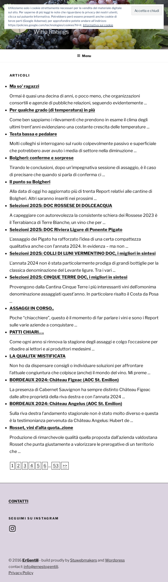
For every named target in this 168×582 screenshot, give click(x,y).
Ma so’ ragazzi (24, 86)
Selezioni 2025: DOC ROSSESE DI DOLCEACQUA (61, 205)
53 (56, 465)
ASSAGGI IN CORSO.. (32, 308)
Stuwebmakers (83, 560)
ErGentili (30, 560)
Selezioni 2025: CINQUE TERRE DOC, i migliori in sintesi (68, 277)
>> (64, 465)
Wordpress (115, 560)
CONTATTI (18, 501)
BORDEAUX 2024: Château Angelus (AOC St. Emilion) (66, 403)
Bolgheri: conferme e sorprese (42, 157)
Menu (84, 56)
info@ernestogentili (41, 566)
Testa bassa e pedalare (33, 133)
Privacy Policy (21, 573)
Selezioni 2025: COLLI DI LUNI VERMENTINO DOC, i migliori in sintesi (83, 253)
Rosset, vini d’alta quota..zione (41, 427)
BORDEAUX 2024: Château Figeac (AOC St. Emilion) (64, 379)
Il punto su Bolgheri (30, 181)
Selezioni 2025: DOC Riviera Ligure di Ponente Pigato (66, 229)
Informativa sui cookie (98, 25)
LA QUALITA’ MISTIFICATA (38, 356)
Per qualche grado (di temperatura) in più (52, 109)
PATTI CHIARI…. (27, 332)
